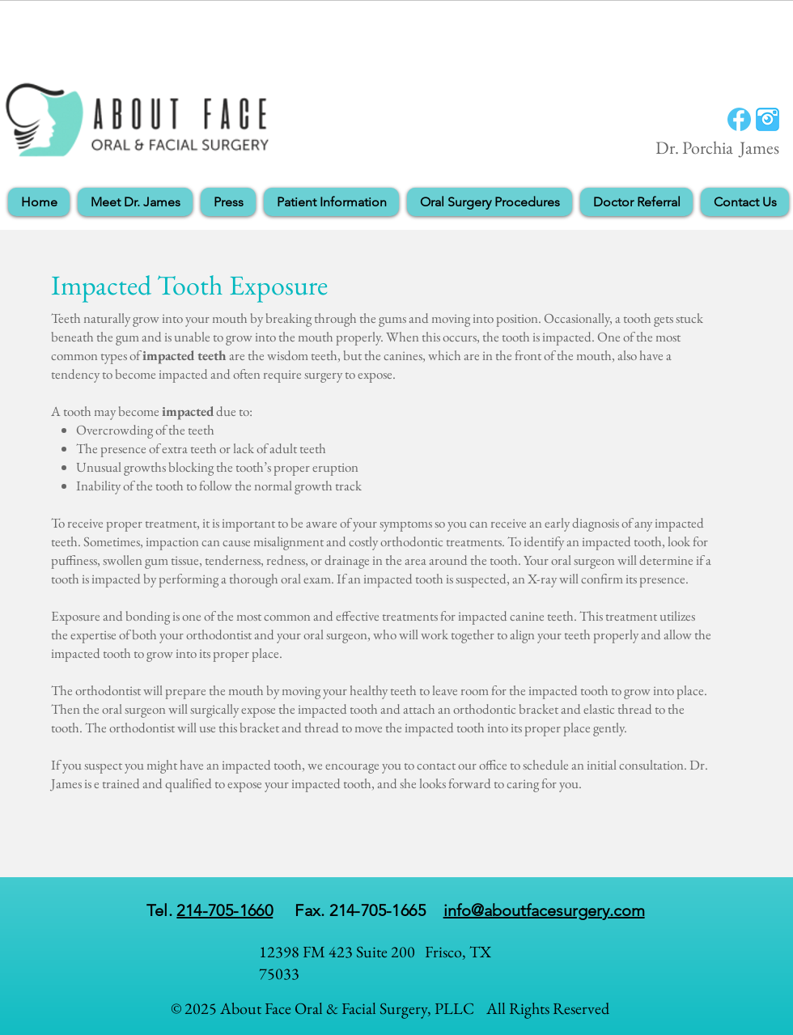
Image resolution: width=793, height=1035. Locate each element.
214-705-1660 (224, 910)
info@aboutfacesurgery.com (544, 910)
